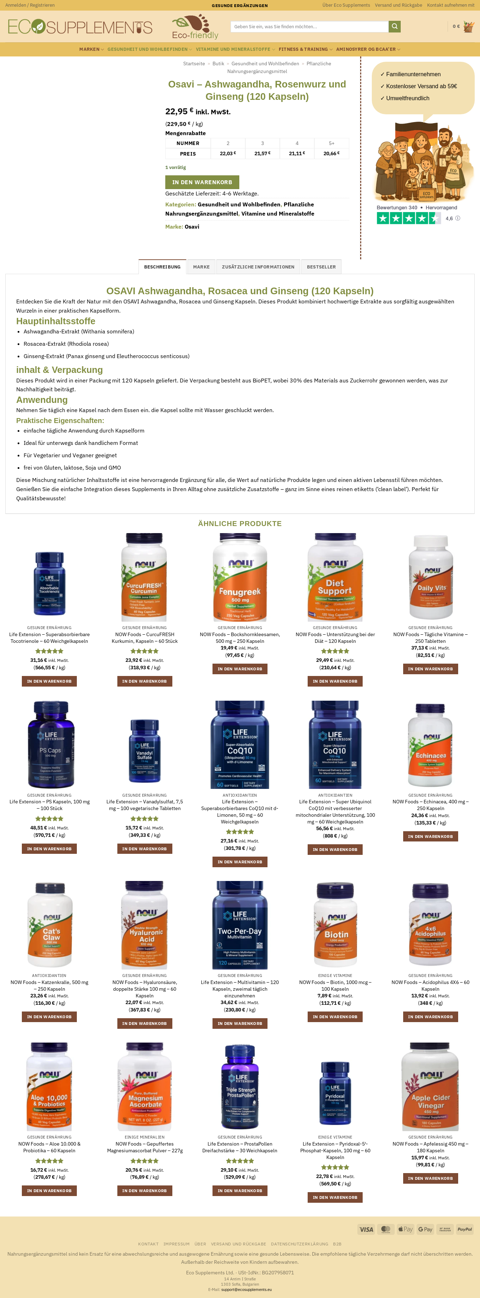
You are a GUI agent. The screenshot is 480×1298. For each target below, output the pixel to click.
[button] (30, 5)
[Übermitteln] (395, 27)
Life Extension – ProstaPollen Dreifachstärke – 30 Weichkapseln (239, 1147)
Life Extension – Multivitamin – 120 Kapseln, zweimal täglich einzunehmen (240, 988)
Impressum (177, 1243)
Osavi (192, 226)
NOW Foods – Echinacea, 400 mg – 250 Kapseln (431, 804)
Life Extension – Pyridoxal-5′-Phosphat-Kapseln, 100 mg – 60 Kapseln (335, 1150)
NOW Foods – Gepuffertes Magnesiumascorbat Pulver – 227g (145, 1147)
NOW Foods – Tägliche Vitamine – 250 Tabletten (430, 637)
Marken (91, 49)
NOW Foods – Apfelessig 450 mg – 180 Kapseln (430, 1147)
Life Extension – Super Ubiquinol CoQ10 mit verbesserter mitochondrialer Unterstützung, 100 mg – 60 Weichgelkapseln (335, 811)
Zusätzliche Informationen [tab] (258, 267)
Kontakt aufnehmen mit (451, 5)
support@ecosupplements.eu (246, 1289)
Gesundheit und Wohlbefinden (149, 49)
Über (200, 1243)
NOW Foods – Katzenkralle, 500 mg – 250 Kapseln (49, 985)
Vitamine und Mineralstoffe (235, 49)
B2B (337, 1243)
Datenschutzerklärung (299, 1243)
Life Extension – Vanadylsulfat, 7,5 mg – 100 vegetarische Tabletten (144, 804)
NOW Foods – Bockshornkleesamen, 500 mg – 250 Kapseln (240, 637)
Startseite (194, 63)
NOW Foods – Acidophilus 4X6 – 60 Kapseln (430, 985)
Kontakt (148, 1243)
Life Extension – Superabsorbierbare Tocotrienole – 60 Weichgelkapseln (49, 637)
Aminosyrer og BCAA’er (368, 49)
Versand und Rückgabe (398, 5)
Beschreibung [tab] (162, 267)
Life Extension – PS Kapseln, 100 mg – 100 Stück (50, 804)
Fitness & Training (306, 49)
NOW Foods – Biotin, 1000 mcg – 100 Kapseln (335, 985)
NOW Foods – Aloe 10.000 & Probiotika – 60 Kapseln (49, 1147)
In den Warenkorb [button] (49, 681)
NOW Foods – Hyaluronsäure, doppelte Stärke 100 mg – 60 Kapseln (144, 988)
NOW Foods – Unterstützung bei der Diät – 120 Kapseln (335, 637)
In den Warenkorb (202, 182)
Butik (218, 63)
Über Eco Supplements (346, 5)
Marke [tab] (201, 267)
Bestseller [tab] (321, 267)
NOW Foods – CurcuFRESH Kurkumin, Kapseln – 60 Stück (145, 637)
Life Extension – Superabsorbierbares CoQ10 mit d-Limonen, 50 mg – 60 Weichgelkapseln (239, 811)
